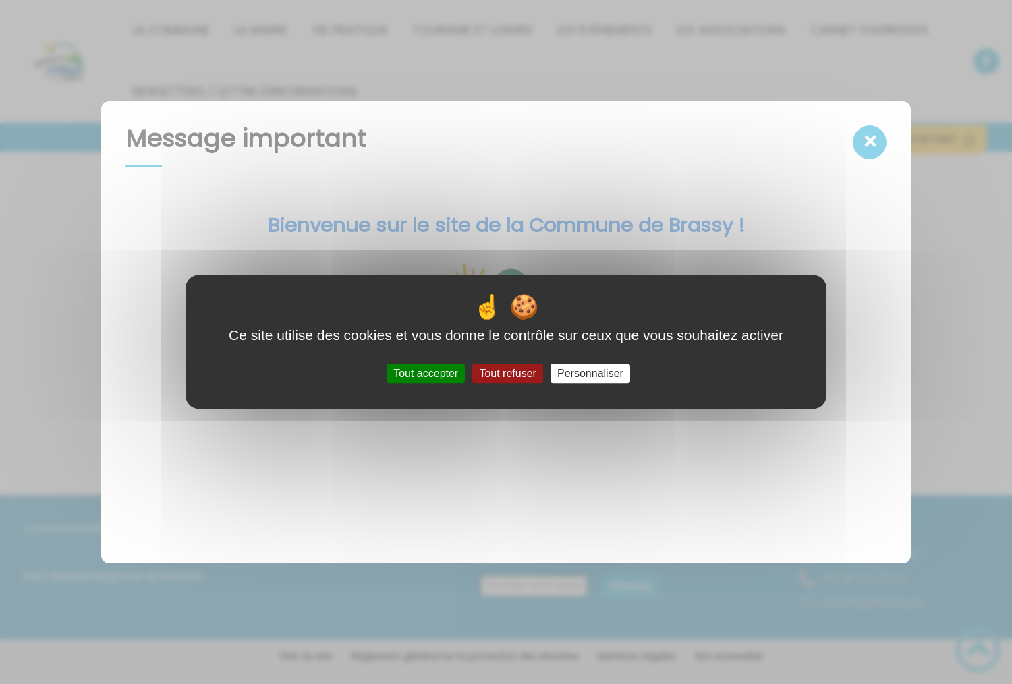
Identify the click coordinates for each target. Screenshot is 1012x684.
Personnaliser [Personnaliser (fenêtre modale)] (590, 373)
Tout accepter (425, 373)
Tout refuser (507, 373)
